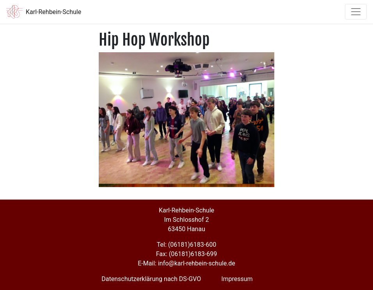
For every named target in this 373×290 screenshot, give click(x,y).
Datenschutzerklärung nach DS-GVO (151, 279)
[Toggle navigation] (356, 11)
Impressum (237, 279)
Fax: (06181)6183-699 (186, 254)
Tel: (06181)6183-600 (186, 244)
